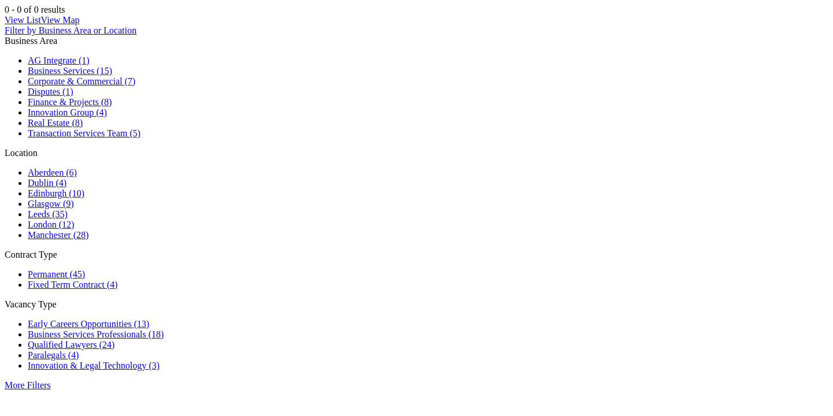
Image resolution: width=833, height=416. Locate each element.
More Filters (28, 385)
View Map (60, 20)
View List (23, 20)
